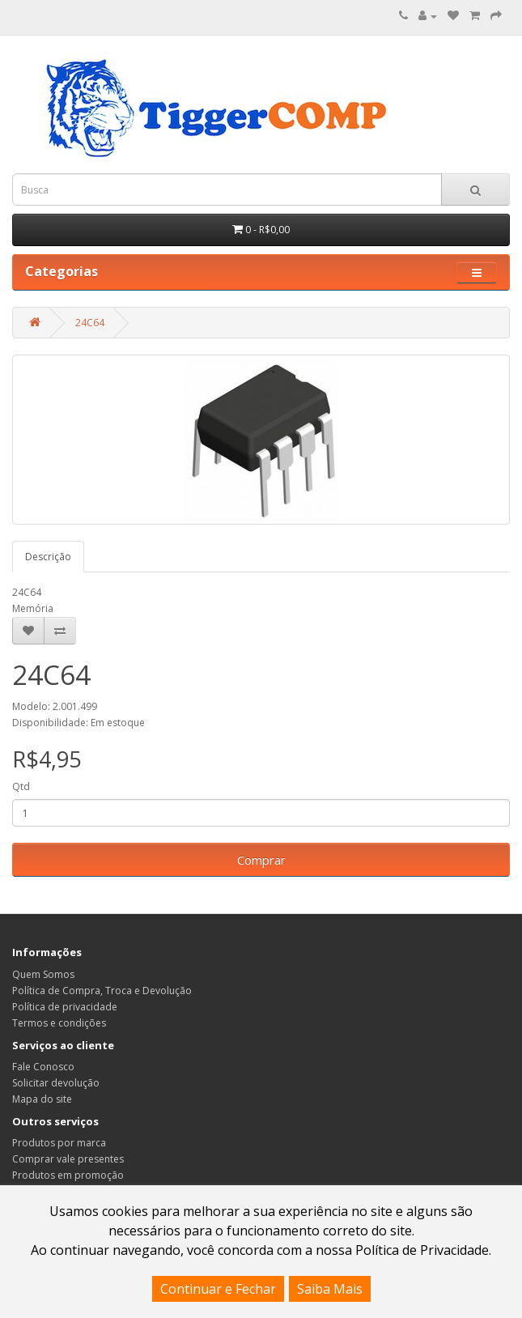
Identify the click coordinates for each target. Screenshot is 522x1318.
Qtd (21, 786)
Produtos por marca (59, 1143)
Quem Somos (43, 974)
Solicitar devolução (56, 1083)
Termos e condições (59, 1023)
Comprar (261, 860)
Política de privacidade (64, 1007)
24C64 (89, 323)
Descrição (48, 556)
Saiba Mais (330, 1289)
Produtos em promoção (68, 1175)
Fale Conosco (43, 1067)
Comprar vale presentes (68, 1159)
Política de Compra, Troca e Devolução (102, 990)
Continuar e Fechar (218, 1289)
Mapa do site (42, 1099)
